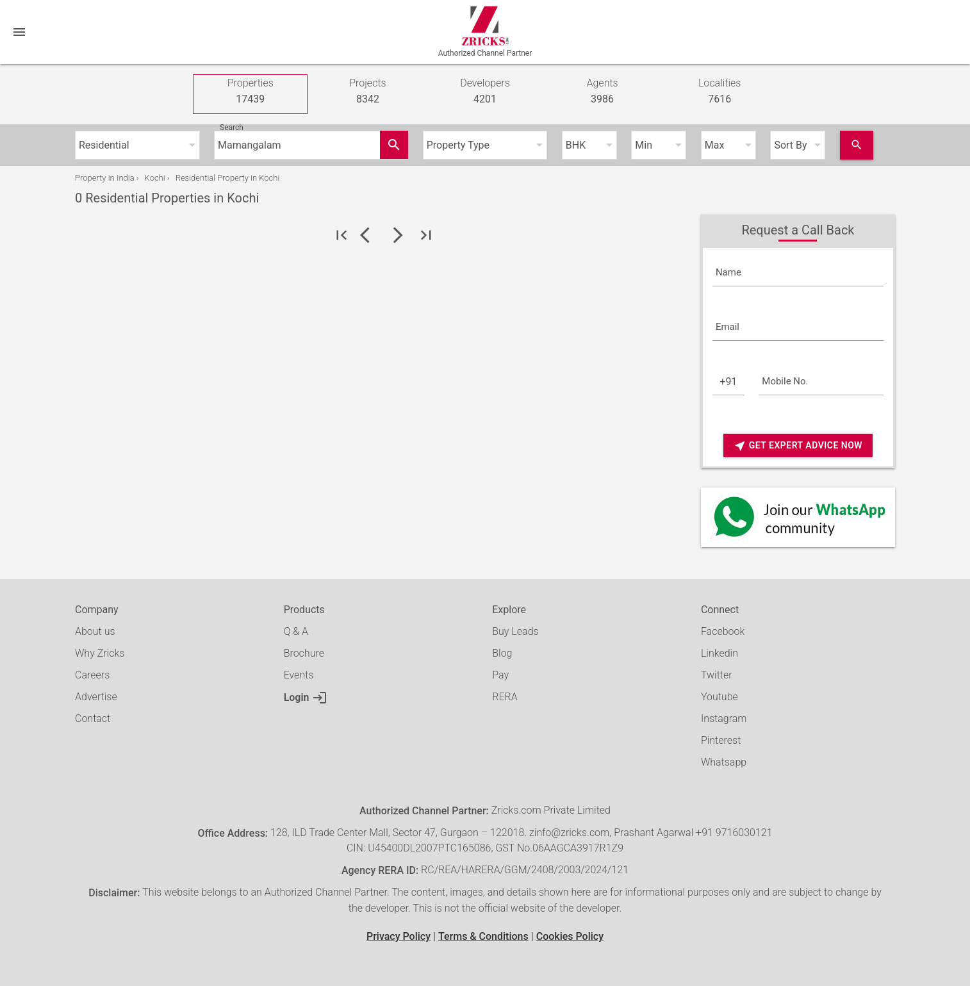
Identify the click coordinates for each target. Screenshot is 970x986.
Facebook (722, 631)
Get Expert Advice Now (798, 445)
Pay (500, 675)
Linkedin (719, 653)
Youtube (719, 697)
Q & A (296, 631)
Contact (92, 718)
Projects (367, 92)
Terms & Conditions (483, 936)
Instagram (724, 718)
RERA (504, 697)
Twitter (716, 675)
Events (299, 675)
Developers (485, 92)
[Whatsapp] (798, 517)
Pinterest (721, 740)
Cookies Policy (570, 936)
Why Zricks (99, 653)
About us (95, 631)
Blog (502, 653)
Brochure (304, 653)
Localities (719, 92)
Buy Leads (515, 631)
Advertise (96, 697)
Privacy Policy (398, 936)
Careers (92, 675)
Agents (602, 92)
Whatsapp (723, 762)
